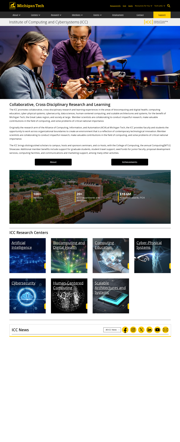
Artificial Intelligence (22, 245)
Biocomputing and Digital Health (69, 245)
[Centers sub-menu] (39, 15)
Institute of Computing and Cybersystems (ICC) (48, 22)
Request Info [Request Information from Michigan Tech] (115, 6)
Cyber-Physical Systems (149, 245)
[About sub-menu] (20, 15)
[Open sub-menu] (151, 6)
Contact (140, 15)
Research (55, 15)
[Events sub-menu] (101, 15)
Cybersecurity (23, 282)
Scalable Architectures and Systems (110, 287)
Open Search (169, 6)
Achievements (129, 162)
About (15, 15)
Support (162, 15)
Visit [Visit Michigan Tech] (124, 6)
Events (96, 15)
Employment (118, 15)
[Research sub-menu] (61, 15)
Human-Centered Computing (68, 285)
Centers (34, 15)
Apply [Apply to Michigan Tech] (130, 6)
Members (76, 15)
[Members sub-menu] (82, 15)
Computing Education (104, 245)
